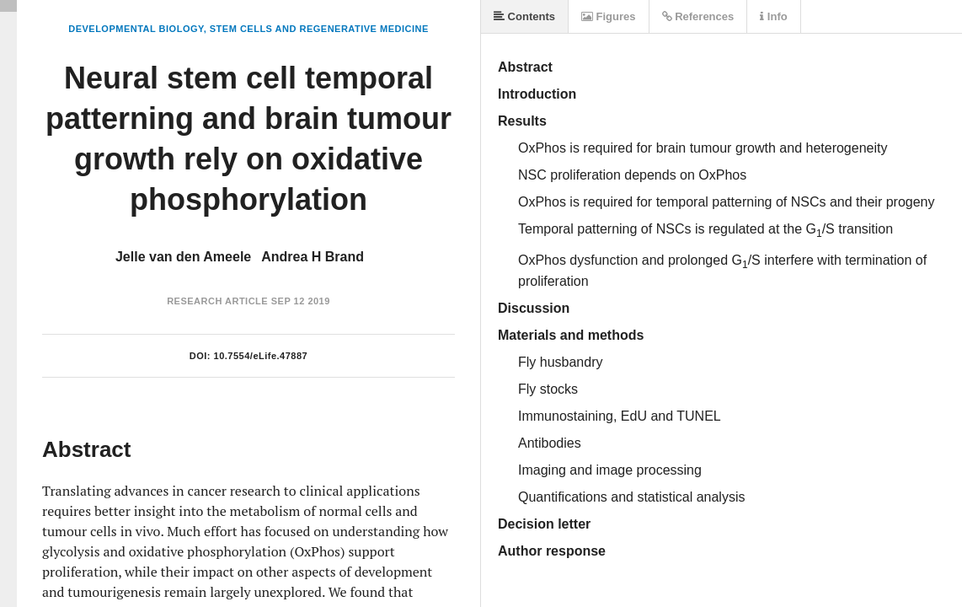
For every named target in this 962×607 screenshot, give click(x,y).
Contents (524, 16)
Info (773, 16)
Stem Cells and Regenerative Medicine (319, 29)
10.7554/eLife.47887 (261, 356)
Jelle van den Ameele (183, 257)
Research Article (217, 301)
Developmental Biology (135, 29)
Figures (608, 16)
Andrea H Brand (312, 257)
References (698, 16)
